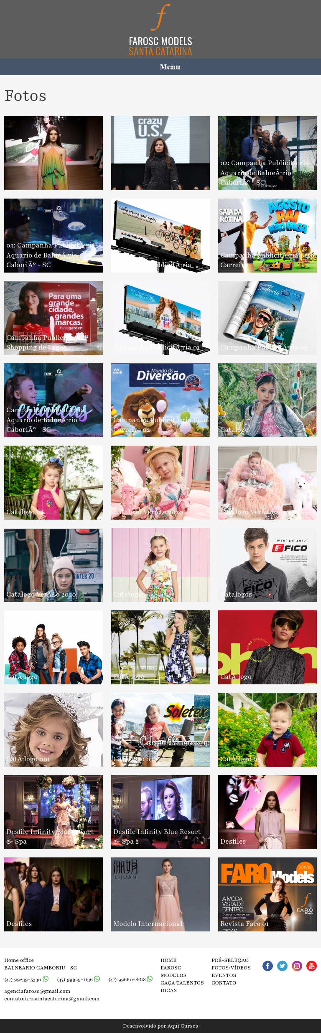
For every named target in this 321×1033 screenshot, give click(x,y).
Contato (223, 982)
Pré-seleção (230, 960)
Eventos (223, 975)
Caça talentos (182, 982)
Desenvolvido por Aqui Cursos (160, 1026)
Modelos (173, 975)
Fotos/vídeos (231, 967)
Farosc (170, 967)
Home (168, 960)
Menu (170, 67)
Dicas (168, 990)
